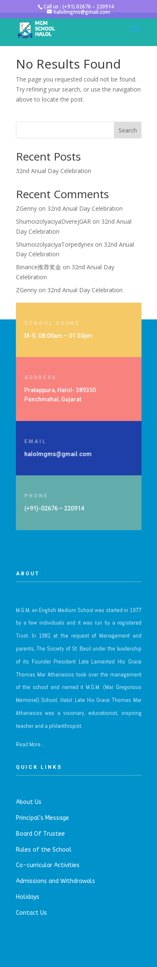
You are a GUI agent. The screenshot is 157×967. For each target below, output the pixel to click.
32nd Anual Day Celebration (53, 171)
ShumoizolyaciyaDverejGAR (53, 221)
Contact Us (31, 912)
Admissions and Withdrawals (55, 881)
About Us (28, 802)
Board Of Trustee (40, 833)
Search (127, 130)
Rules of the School (44, 849)
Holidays (27, 897)
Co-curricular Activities (48, 865)
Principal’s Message (42, 818)
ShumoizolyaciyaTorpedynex (54, 244)
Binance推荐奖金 (38, 267)
